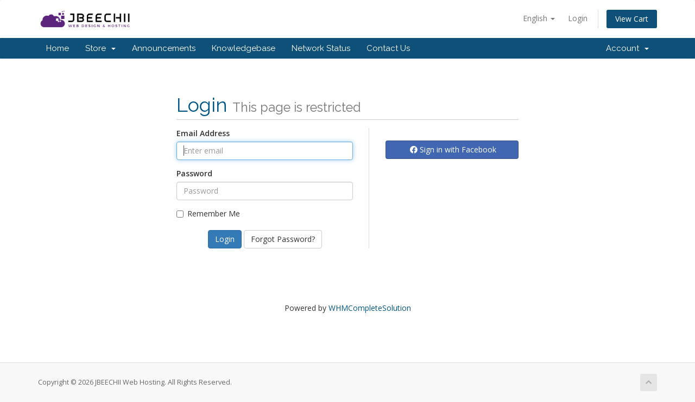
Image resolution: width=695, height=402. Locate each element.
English (539, 18)
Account (627, 48)
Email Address (203, 133)
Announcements (163, 48)
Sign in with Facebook (453, 149)
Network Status (321, 48)
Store (100, 48)
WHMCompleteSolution (369, 308)
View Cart (631, 19)
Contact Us (388, 48)
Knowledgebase (243, 48)
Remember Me (208, 213)
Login (577, 18)
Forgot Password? (283, 239)
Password (194, 173)
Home (57, 48)
